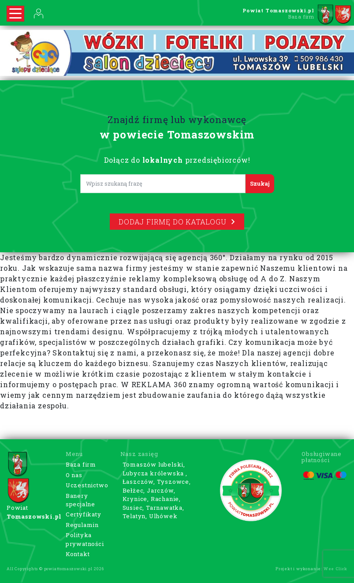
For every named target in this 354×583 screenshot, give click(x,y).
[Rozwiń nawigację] (15, 14)
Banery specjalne (80, 500)
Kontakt (78, 554)
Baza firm (81, 464)
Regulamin (82, 525)
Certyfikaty (83, 514)
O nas (74, 475)
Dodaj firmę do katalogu (177, 221)
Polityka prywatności (85, 539)
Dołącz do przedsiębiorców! (177, 159)
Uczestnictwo (87, 485)
